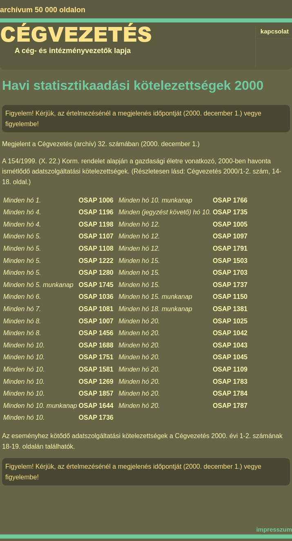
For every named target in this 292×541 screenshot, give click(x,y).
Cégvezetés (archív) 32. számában (88, 143)
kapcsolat (275, 31)
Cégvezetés (76, 34)
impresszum (274, 529)
